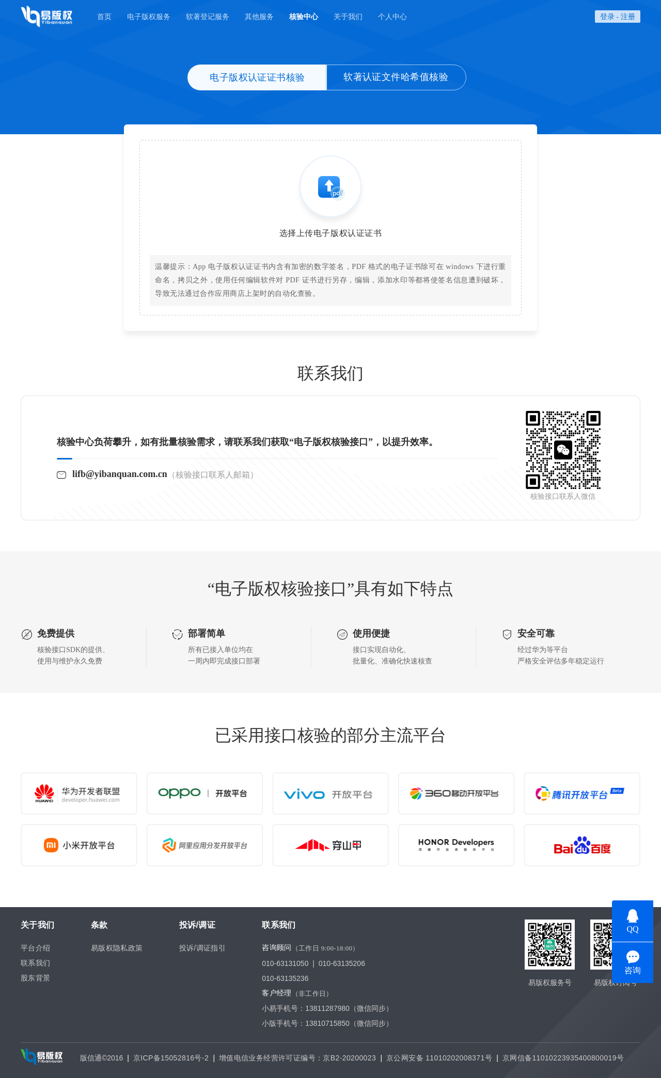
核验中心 (303, 16)
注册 (628, 16)
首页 (104, 16)
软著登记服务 (207, 16)
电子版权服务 (148, 16)
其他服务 (259, 16)
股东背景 (36, 978)
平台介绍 (36, 948)
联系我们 (36, 963)
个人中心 (392, 16)
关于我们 (348, 16)
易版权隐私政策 (117, 948)
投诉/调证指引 (202, 948)
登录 (607, 16)
